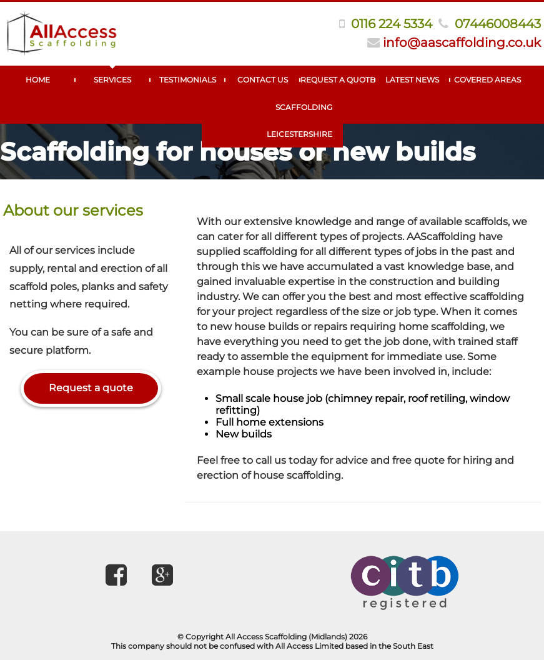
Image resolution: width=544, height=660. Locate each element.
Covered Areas (487, 79)
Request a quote (91, 388)
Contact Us (262, 79)
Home (38, 79)
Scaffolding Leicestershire (299, 120)
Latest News (412, 79)
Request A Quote (337, 79)
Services (112, 79)
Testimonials (187, 79)
